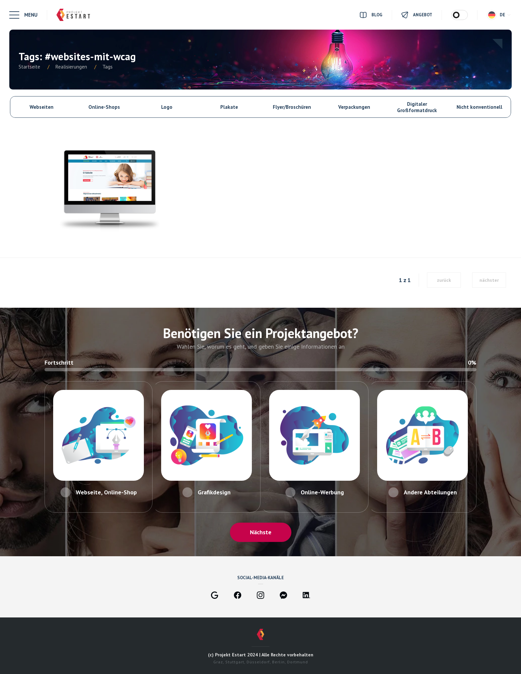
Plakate (229, 107)
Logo (166, 107)
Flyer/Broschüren (292, 107)
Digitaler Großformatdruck (417, 107)
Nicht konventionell (479, 107)
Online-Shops (104, 107)
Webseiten (41, 107)
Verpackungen (354, 107)
